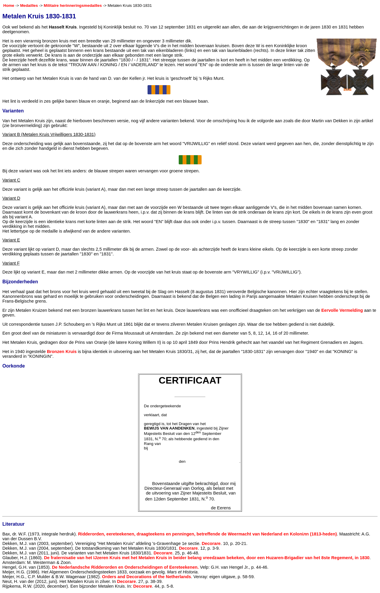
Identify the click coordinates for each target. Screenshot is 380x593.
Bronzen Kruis (62, 351)
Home (8, 5)
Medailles (29, 5)
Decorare (211, 543)
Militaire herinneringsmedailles (73, 5)
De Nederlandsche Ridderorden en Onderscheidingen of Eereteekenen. (125, 567)
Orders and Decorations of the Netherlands (146, 576)
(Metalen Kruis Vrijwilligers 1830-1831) (58, 134)
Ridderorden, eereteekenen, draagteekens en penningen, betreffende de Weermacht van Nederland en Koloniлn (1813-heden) (207, 534)
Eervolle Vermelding (342, 310)
